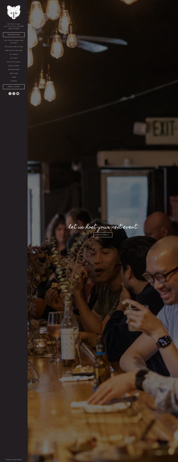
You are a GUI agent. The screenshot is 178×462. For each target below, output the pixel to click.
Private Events (14, 69)
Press (14, 77)
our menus (14, 54)
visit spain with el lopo (14, 46)
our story (14, 58)
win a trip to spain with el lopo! (13, 42)
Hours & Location (14, 62)
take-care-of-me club (13, 50)
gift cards (14, 73)
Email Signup (14, 86)
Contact (14, 81)
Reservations (16, 34)
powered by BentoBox (17, 459)
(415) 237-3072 (13, 28)
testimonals (104, 234)
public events (13, 66)
